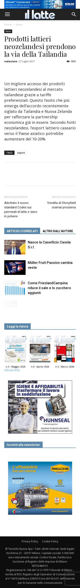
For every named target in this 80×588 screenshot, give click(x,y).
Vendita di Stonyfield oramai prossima (61, 205)
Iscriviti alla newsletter (23, 445)
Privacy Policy (30, 541)
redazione (10, 61)
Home (8, 24)
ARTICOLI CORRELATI (22, 231)
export (21, 152)
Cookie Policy (50, 541)
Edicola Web (12, 370)
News (19, 24)
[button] (74, 14)
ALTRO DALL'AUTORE (58, 231)
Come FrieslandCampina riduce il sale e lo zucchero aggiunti (49, 288)
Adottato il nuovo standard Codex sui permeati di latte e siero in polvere (20, 209)
